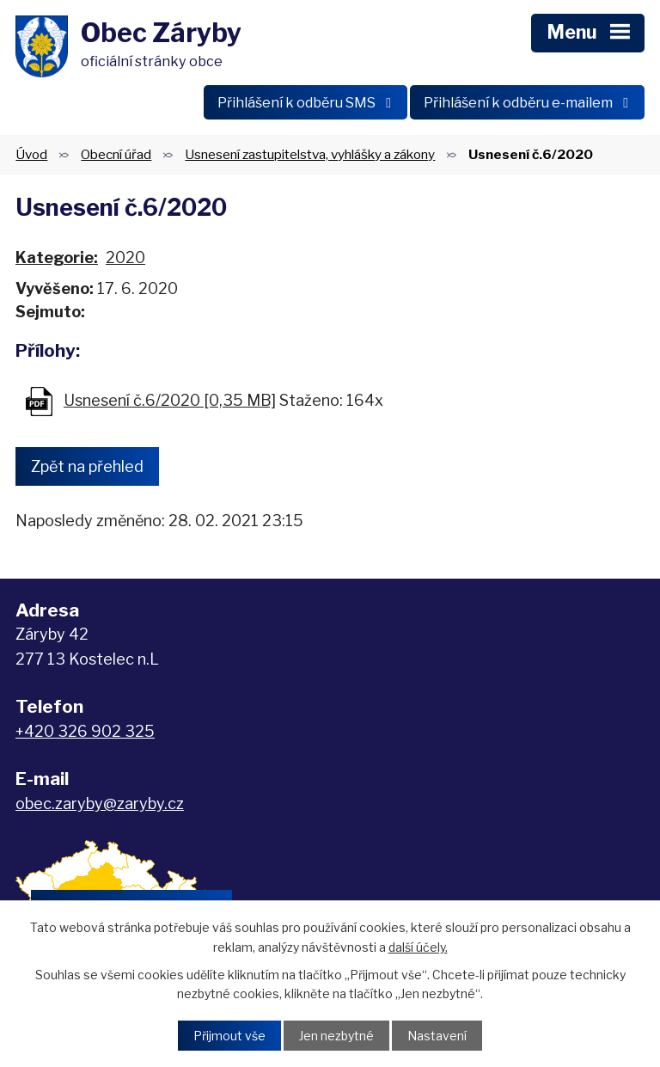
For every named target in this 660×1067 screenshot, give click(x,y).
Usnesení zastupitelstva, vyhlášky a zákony (310, 154)
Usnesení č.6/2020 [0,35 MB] (170, 400)
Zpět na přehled (87, 466)
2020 (125, 257)
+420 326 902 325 (85, 731)
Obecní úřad (116, 154)
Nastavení (437, 1035)
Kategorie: (56, 257)
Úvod (31, 154)
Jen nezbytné (336, 1035)
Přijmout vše (229, 1035)
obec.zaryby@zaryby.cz (99, 803)
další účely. (418, 946)
